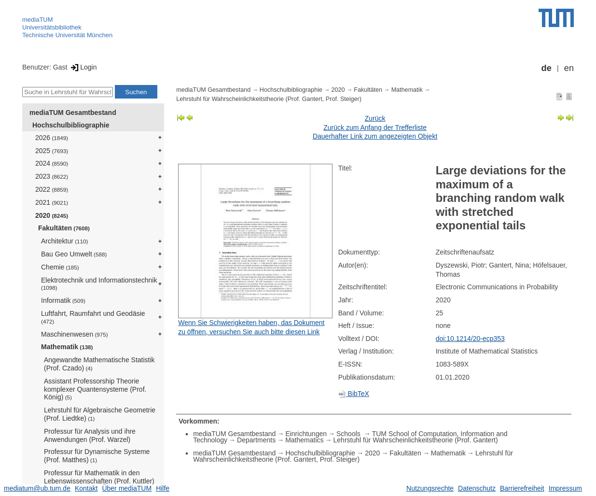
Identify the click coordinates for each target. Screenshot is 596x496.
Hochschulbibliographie (70, 125)
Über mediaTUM (127, 488)
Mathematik (67, 347)
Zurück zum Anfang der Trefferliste (375, 127)
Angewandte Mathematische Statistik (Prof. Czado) (99, 364)
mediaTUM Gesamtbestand (72, 112)
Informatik (63, 300)
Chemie (60, 267)
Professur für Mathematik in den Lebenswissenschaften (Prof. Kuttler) (99, 477)
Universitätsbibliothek (52, 27)
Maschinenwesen (74, 334)
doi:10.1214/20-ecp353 (470, 338)
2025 (51, 151)
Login (83, 67)
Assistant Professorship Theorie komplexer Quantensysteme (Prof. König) (95, 389)
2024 (51, 163)
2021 (51, 202)
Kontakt (86, 488)
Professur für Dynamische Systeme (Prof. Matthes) (97, 456)
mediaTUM (37, 19)
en (569, 68)
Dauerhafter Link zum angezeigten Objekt (375, 136)
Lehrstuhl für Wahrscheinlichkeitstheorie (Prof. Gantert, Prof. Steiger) (268, 99)
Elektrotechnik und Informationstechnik (99, 283)
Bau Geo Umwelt (74, 254)
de (546, 68)
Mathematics (304, 440)
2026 (51, 138)
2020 (51, 215)
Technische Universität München (67, 35)
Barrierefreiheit (522, 488)
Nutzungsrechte (430, 488)
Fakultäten (64, 228)
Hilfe (162, 488)
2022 (51, 189)
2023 (51, 176)
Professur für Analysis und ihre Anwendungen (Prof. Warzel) (90, 435)
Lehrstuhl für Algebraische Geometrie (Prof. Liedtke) (99, 414)
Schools (349, 434)
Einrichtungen (306, 434)
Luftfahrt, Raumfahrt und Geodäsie (93, 317)
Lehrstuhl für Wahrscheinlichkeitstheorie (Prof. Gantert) (415, 440)
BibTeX (353, 393)
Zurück (375, 118)
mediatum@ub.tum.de (37, 488)
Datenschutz (477, 488)
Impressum (565, 488)
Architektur (64, 241)
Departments (256, 440)
